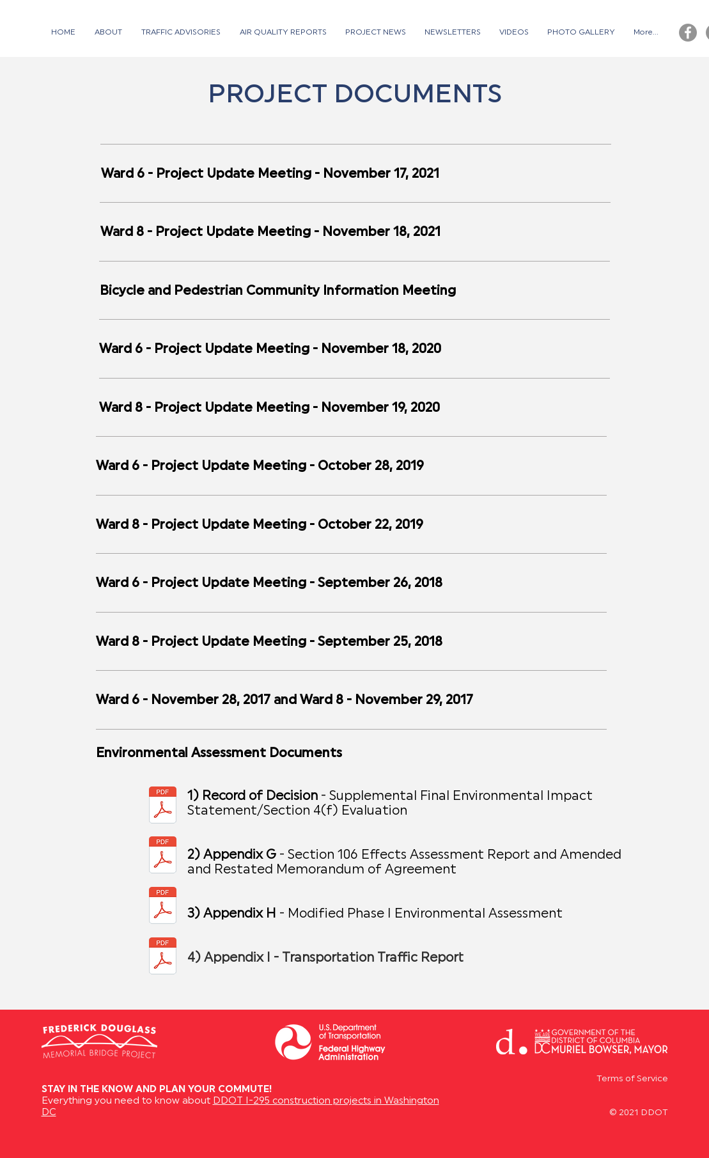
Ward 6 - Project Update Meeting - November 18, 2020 (270, 349)
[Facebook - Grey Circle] (688, 33)
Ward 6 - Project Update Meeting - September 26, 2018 (269, 583)
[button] (181, 33)
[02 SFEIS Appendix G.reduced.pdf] (163, 856)
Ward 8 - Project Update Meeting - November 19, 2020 (269, 408)
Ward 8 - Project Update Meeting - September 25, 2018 (269, 642)
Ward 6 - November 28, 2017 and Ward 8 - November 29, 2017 (284, 700)
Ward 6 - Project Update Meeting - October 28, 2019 (260, 466)
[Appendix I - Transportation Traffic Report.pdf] (163, 957)
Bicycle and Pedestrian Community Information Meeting (278, 291)
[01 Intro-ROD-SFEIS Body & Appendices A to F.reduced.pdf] (163, 806)
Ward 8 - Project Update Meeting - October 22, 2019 (259, 525)
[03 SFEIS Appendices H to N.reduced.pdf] (163, 907)
